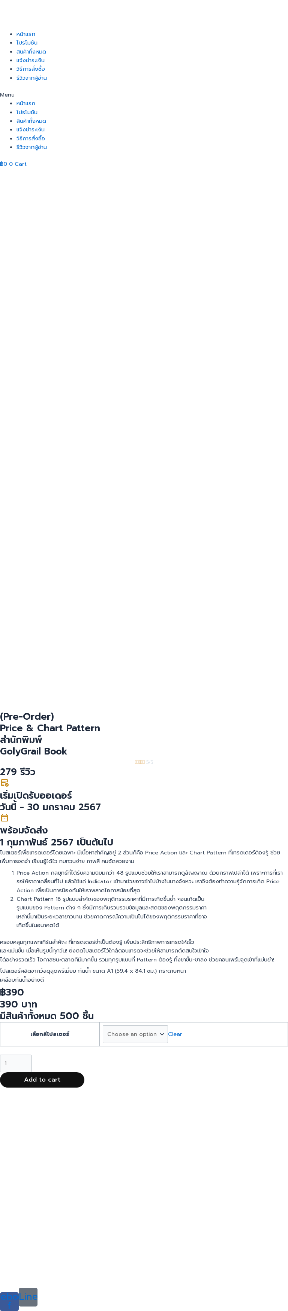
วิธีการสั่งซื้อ (30, 69)
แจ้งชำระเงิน (30, 60)
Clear (175, 1128)
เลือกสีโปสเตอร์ (49, 1128)
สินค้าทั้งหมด (31, 52)
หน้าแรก (25, 34)
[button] (144, 95)
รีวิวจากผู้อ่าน (31, 78)
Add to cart (42, 1173)
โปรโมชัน (27, 43)
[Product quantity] (16, 1157)
